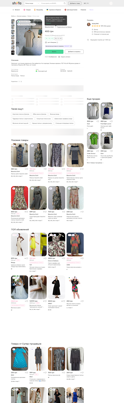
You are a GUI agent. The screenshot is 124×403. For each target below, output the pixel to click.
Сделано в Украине (53, 10)
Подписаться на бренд (64, 27)
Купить (54, 51)
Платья (29, 16)
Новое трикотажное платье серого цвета (75, 376)
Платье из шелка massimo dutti (56, 178)
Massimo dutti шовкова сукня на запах (55, 217)
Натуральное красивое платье (18, 378)
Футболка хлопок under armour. (92, 156)
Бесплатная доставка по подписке (59, 46)
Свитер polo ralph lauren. (106, 127)
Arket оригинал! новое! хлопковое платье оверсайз (55, 306)
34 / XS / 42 (49, 38)
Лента (91, 10)
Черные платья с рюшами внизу (42, 123)
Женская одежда (21, 16)
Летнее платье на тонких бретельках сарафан (37, 268)
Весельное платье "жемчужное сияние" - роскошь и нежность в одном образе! (36, 306)
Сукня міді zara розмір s (74, 267)
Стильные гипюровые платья (64, 123)
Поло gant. (90, 126)
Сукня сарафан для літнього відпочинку (54, 264)
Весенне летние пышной (20, 123)
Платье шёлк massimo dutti (19, 174)
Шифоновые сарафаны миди (63, 119)
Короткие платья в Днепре (21, 114)
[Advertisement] (100, 69)
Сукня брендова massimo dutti (37, 217)
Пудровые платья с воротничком (23, 119)
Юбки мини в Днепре (39, 114)
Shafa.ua (13, 16)
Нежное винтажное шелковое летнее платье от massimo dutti (75, 217)
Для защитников (70, 10)
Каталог (16, 10)
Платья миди (36, 16)
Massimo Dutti (49, 27)
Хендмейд (38, 10)
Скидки (27, 10)
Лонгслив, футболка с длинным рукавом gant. (107, 156)
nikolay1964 (95, 23)
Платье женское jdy (54, 375)
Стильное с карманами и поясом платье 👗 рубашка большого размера (38, 380)
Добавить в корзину (74, 51)
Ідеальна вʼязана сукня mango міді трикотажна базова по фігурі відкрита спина (19, 265)
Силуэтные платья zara (44, 119)
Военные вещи (54, 114)
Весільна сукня (15, 308)
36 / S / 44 (58, 38)
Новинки (83, 10)
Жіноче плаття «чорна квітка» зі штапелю (73, 304)
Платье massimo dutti (36, 178)
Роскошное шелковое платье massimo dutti (18, 219)
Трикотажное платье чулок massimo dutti (75, 178)
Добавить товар (75, 3)
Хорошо (48, 23)
